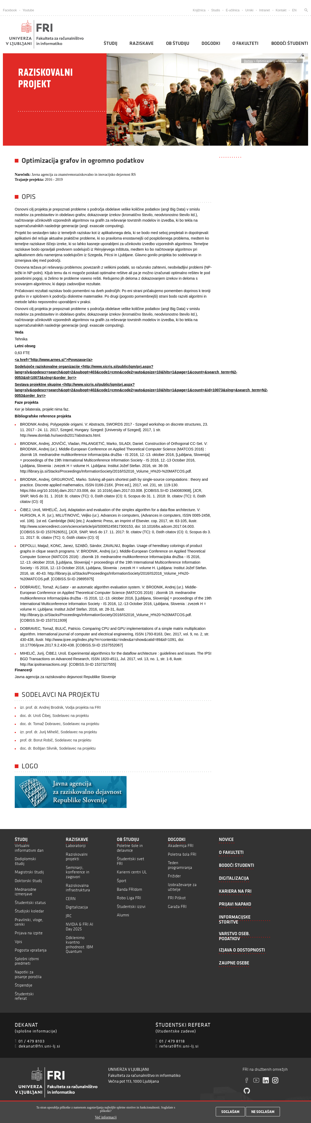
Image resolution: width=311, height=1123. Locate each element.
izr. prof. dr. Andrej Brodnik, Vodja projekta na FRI (60, 707)
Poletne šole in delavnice (130, 848)
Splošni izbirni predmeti (27, 961)
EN (294, 10)
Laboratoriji (76, 845)
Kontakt (281, 10)
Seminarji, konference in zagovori (77, 872)
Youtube (28, 10)
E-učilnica (232, 10)
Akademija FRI (180, 845)
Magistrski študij (29, 871)
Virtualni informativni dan (29, 848)
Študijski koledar (29, 910)
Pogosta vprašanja (31, 950)
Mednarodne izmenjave (25, 892)
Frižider (174, 875)
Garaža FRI (177, 906)
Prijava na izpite (29, 932)
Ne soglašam (262, 1112)
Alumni (123, 914)
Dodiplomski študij (25, 861)
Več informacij (106, 1118)
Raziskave (141, 43)
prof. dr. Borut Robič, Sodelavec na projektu (55, 740)
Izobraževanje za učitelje (182, 887)
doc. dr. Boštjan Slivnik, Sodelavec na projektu (58, 748)
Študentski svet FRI (130, 861)
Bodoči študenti (289, 43)
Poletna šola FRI (182, 854)
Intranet (264, 10)
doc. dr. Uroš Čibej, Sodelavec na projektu (54, 715)
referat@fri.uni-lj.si (179, 1046)
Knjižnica (199, 10)
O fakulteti (245, 43)
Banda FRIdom (129, 889)
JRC (69, 915)
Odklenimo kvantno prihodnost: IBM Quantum (79, 944)
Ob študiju (177, 43)
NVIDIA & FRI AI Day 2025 (79, 926)
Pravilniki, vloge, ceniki (29, 922)
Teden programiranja (180, 865)
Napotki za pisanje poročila (28, 974)
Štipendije (23, 985)
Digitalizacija (77, 907)
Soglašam (230, 1112)
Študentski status (30, 902)
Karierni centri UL (132, 871)
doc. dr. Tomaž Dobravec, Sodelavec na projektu (59, 724)
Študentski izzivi (131, 906)
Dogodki (211, 43)
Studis (215, 10)
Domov (248, 61)
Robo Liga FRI (129, 897)
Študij (110, 43)
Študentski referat (24, 996)
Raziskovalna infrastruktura (78, 888)
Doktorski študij (28, 880)
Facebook (10, 10)
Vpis (18, 941)
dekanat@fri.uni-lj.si (39, 1046)
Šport (121, 880)
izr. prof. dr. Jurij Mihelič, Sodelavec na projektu (58, 732)
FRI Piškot (177, 897)
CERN (71, 898)
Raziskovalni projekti (77, 857)
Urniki (249, 10)
